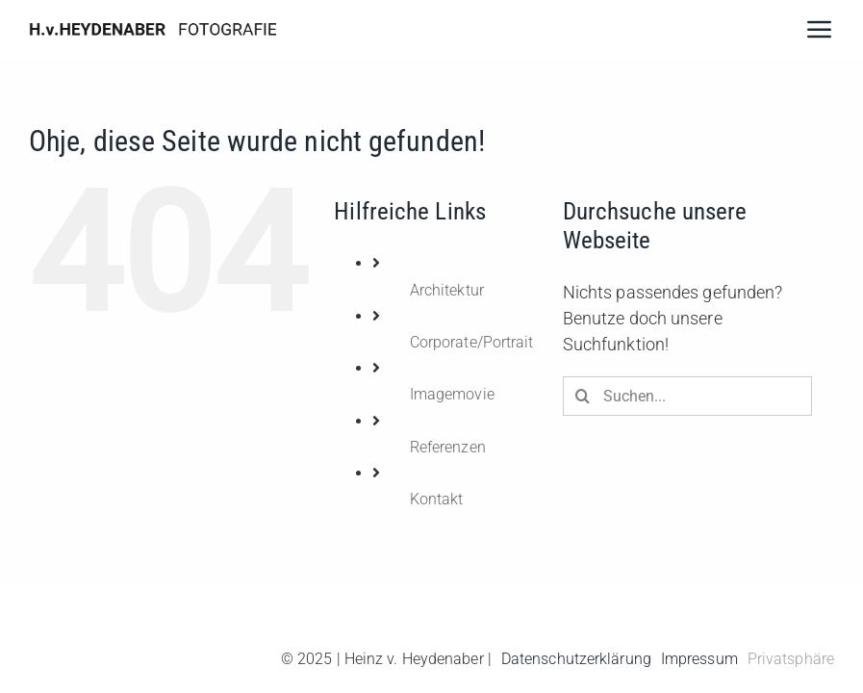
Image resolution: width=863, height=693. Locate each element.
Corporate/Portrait (472, 342)
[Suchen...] (687, 396)
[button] (786, 659)
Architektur (447, 290)
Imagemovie (452, 394)
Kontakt (437, 499)
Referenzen (448, 447)
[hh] (152, 25)
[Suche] (582, 396)
